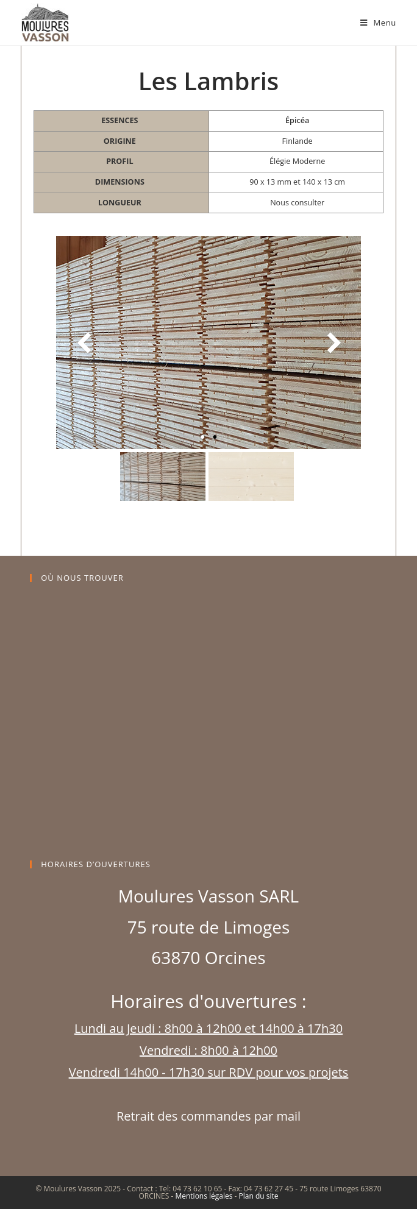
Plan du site (259, 1196)
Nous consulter (297, 202)
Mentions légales (203, 1196)
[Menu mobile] (378, 22)
